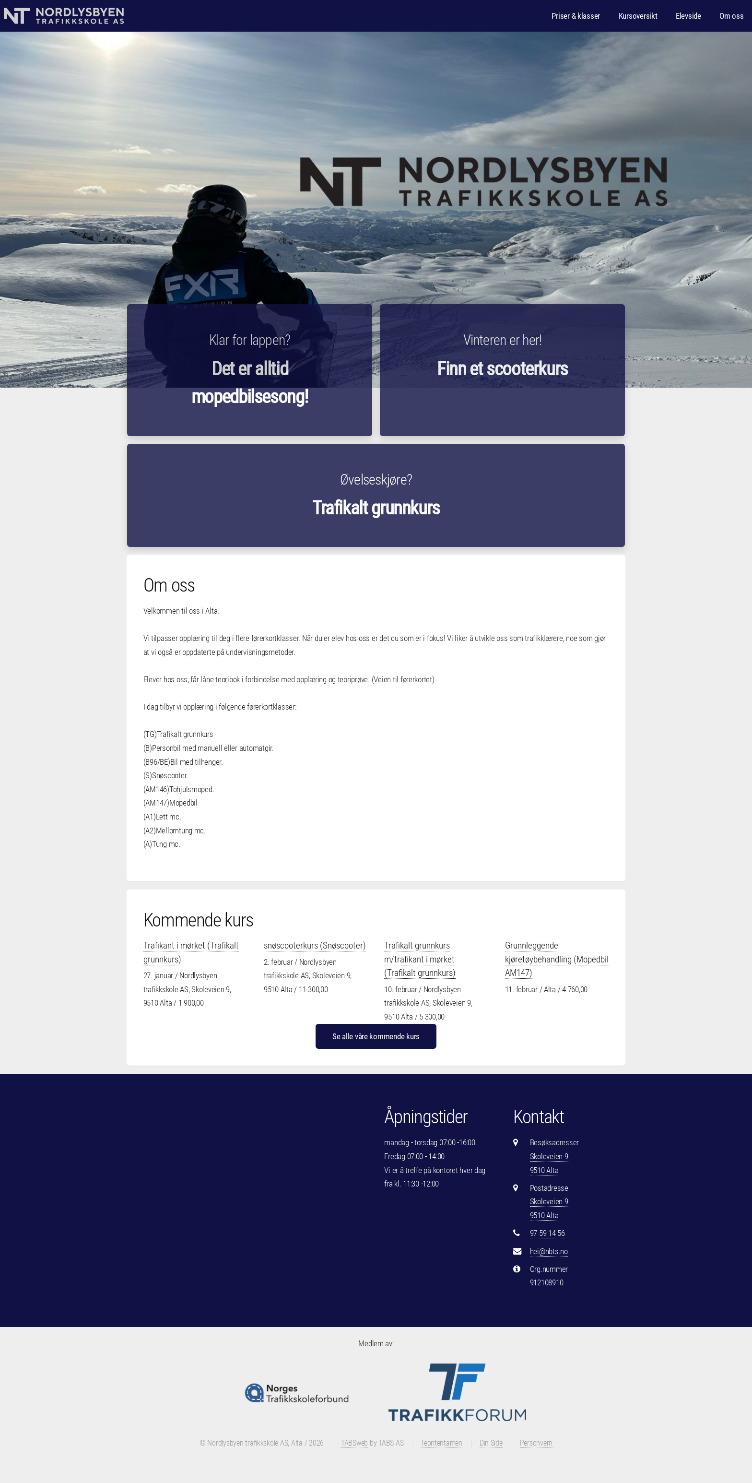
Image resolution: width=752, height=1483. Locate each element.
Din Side (491, 1443)
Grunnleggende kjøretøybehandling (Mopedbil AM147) (557, 959)
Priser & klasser (576, 16)
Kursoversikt (638, 16)
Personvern (536, 1443)
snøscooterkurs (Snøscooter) (315, 945)
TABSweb (354, 1443)
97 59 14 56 (547, 1233)
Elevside (688, 16)
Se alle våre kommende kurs (376, 1036)
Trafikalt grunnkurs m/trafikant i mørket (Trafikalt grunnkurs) (420, 959)
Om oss (731, 16)
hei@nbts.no (549, 1251)
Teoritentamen (441, 1443)
